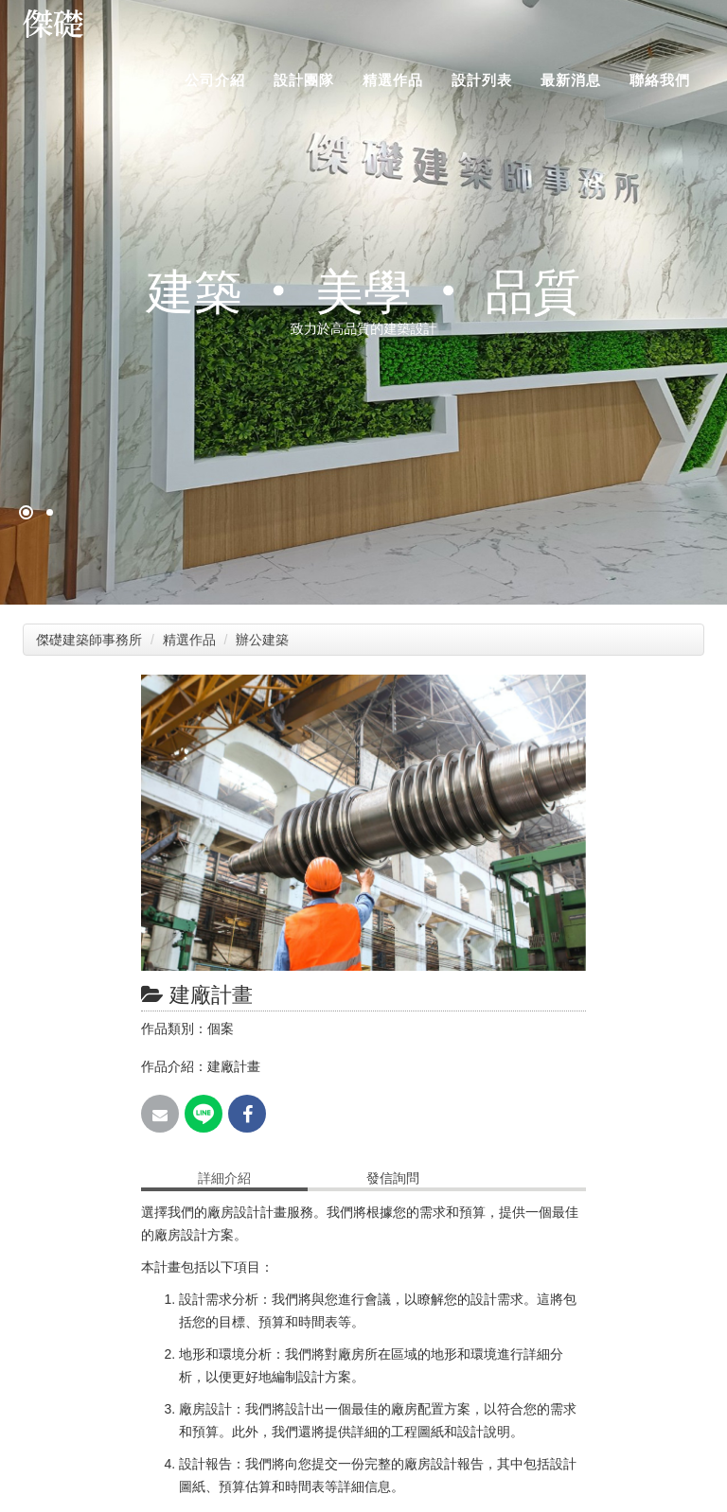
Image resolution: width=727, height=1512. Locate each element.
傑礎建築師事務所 (89, 639)
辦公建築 (264, 639)
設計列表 (482, 80)
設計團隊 (304, 80)
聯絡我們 (659, 80)
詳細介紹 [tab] (224, 1178)
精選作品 (393, 80)
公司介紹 (215, 80)
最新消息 (571, 80)
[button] (569, 692)
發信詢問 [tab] (392, 1178)
